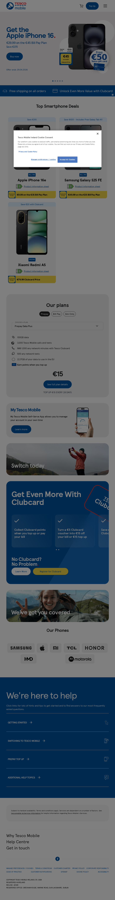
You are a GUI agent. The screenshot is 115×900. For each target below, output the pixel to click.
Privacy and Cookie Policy (28, 151)
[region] (57, 148)
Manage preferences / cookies (43, 159)
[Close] (97, 133)
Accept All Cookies (67, 159)
